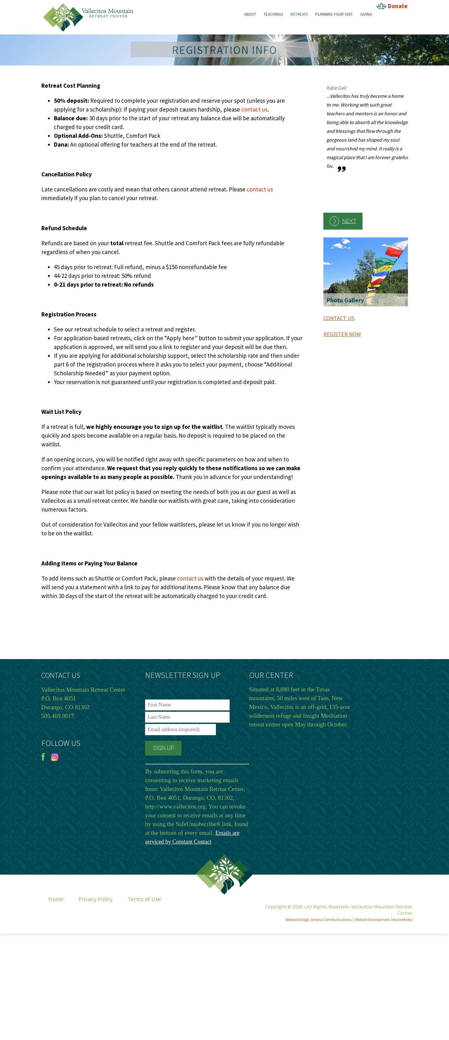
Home (56, 899)
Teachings (273, 14)
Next (349, 221)
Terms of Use (144, 899)
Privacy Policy (95, 899)
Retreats (299, 14)
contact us (254, 109)
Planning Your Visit (334, 14)
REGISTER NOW (342, 334)
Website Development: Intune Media (383, 919)
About (250, 14)
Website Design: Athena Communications (318, 919)
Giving (366, 14)
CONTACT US (338, 318)
